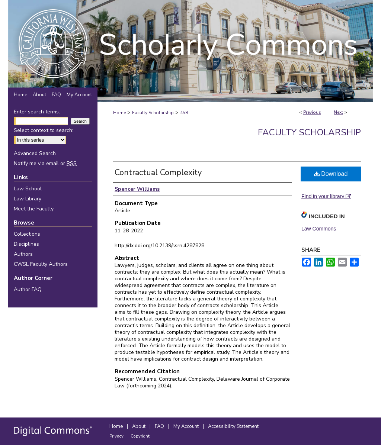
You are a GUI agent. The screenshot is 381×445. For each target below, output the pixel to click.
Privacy (117, 436)
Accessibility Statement (233, 426)
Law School (28, 188)
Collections (27, 234)
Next (338, 112)
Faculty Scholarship (153, 113)
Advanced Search (35, 153)
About (139, 426)
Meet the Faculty (34, 208)
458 (184, 113)
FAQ (160, 426)
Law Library (27, 198)
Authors (23, 254)
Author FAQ (28, 289)
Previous (312, 112)
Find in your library (326, 196)
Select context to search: (43, 130)
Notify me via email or (45, 163)
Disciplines (26, 244)
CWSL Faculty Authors (41, 264)
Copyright (140, 436)
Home (119, 113)
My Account (186, 426)
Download (331, 174)
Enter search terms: (37, 111)
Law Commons (318, 229)
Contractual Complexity (158, 172)
